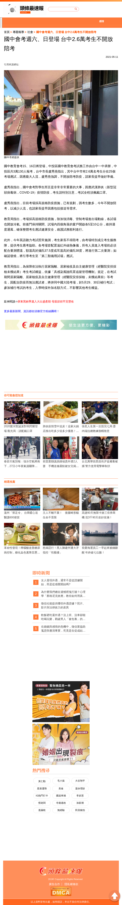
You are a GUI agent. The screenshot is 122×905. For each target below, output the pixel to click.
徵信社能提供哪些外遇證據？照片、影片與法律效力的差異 (63, 605)
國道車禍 (61, 795)
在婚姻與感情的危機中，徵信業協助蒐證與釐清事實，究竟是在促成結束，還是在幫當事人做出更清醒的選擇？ (63, 629)
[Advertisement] (61, 364)
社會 (30, 32)
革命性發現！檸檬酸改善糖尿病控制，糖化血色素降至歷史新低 (22, 552)
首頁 (7, 32)
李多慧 (80, 795)
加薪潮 (80, 802)
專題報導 (18, 32)
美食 (61, 788)
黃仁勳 (42, 781)
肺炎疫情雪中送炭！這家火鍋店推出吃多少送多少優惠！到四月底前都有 (61, 431)
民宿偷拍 (80, 810)
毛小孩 (61, 780)
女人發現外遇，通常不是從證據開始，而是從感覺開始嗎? (62, 582)
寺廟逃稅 (61, 802)
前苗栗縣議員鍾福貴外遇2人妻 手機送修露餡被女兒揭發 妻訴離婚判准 (62, 466)
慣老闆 (42, 802)
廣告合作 (54, 884)
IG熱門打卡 (42, 795)
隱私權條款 (71, 884)
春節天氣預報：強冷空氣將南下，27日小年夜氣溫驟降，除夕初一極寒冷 (22, 466)
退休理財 (80, 788)
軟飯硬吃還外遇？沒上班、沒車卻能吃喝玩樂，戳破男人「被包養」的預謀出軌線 (63, 617)
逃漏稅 (42, 810)
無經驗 (61, 810)
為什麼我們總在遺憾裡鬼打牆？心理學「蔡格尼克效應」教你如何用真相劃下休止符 (63, 594)
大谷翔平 (80, 780)
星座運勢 (42, 788)
